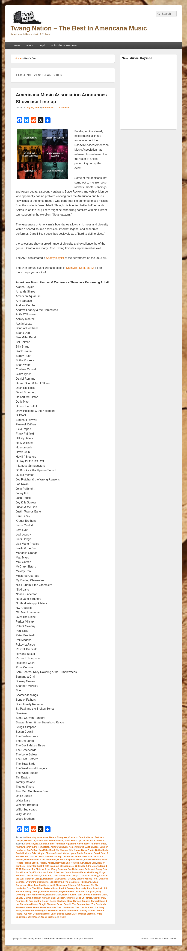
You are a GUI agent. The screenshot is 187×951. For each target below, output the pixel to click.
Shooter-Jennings (66, 898)
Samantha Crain (99, 894)
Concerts (73, 837)
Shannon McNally (41, 898)
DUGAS (61, 859)
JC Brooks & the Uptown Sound (91, 866)
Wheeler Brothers (86, 914)
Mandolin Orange (33, 879)
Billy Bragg (74, 850)
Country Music (86, 837)
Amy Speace (83, 844)
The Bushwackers (81, 904)
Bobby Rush (101, 850)
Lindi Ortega (72, 875)
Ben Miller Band (47, 850)
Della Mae (87, 856)
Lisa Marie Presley (89, 875)
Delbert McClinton (72, 856)
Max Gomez (61, 879)
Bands (52, 837)
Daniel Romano (84, 853)
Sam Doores (84, 894)
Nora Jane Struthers (38, 885)
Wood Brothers (48, 917)
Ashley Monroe (76, 847)
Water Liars (71, 914)
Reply (62, 917)
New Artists (42, 840)
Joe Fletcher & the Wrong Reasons (49, 869)
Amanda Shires (47, 844)
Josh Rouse (22, 872)
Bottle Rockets (23, 853)
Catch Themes (169, 938)
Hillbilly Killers (47, 863)
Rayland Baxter (67, 891)
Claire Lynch (69, 853)
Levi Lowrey (59, 875)
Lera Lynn (46, 875)
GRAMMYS (29, 840)
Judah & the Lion (55, 872)
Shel (53, 898)
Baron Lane (48, 107)
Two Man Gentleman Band (36, 914)
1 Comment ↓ (64, 107)
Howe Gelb (90, 863)
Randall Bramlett (49, 891)
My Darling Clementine (37, 882)
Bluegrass (62, 837)
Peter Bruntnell (94, 888)
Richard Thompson (85, 891)
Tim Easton (72, 910)
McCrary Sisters (76, 879)
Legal (42, 45)
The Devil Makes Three (27, 907)
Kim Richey (92, 872)
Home (16, 45)
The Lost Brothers (84, 907)
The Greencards (48, 907)
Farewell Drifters (92, 859)
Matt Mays (48, 879)
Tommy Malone (87, 910)
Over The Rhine (35, 888)
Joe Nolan (73, 869)
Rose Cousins (69, 894)
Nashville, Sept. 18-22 (80, 267)
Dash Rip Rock (36, 856)
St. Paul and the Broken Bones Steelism (45, 901)
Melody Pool (91, 879)
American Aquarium (66, 844)
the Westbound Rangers (34, 910)
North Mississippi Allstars (63, 885)
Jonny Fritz (101, 869)
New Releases (56, 840)
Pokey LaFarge (32, 891)
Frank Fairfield (31, 863)
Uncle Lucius (57, 914)
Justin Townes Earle (75, 872)
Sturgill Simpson (47, 904)
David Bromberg (53, 856)
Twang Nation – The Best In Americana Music (79, 28)
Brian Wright (38, 853)
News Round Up (72, 840)
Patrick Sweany (67, 888)
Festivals (99, 837)
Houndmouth (77, 863)
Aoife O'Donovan (59, 847)
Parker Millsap (51, 888)
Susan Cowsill (64, 904)
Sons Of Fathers (84, 898)
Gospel (19, 840)
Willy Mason (34, 917)
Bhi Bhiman (62, 850)
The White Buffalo (57, 910)
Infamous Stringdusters (62, 866)
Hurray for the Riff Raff (37, 866)
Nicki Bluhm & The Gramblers (64, 882)
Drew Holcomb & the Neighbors (40, 859)
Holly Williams (62, 863)
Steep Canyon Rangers (78, 901)
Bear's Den (31, 850)
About (29, 45)
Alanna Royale (30, 844)
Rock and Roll (97, 840)
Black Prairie (87, 850)
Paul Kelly (81, 888)
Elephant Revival (74, 859)
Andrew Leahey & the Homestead (32, 847)
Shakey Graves (23, 898)
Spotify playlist (55, 257)
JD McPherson (23, 869)
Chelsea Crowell (54, 853)
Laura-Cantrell (33, 875)
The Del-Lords (98, 904)
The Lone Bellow (65, 907)
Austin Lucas (91, 847)
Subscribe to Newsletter (64, 45)
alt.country (30, 837)
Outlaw (85, 840)
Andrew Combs (98, 844)
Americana (42, 837)
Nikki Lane (86, 882)
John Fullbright (87, 869)
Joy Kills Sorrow (37, 872)
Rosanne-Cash (53, 894)
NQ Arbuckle (83, 885)
